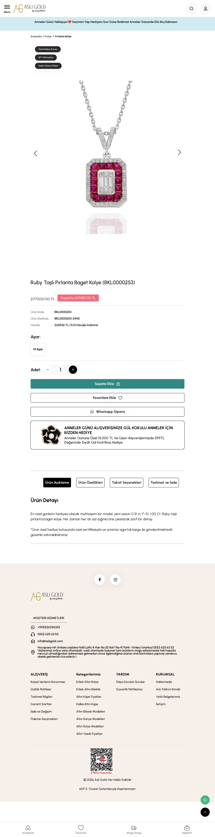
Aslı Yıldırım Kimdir (168, 690)
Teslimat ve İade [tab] (164, 482)
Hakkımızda (164, 682)
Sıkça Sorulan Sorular (130, 682)
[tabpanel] (107, 517)
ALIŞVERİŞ (39, 675)
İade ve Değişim (41, 712)
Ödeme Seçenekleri (44, 719)
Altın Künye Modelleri (90, 719)
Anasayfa (36, 36)
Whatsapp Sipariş (107, 412)
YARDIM (122, 675)
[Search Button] (191, 8)
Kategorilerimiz (88, 675)
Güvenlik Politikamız (129, 690)
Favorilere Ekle (107, 398)
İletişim (160, 704)
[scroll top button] (205, 812)
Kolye (48, 36)
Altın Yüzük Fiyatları (89, 734)
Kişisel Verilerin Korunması (48, 682)
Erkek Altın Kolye (87, 682)
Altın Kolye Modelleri (90, 727)
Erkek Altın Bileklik (88, 690)
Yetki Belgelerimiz (168, 697)
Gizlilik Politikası (41, 690)
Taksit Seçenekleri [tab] (126, 482)
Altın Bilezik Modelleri (90, 712)
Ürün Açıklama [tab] (57, 482)
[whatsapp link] (205, 800)
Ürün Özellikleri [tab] (90, 482)
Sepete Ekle (107, 384)
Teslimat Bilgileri (41, 697)
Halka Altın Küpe (87, 704)
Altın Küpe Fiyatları (88, 697)
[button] (179, 152)
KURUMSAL (165, 675)
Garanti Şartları (41, 704)
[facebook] (99, 579)
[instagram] (115, 579)
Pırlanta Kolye (63, 36)
